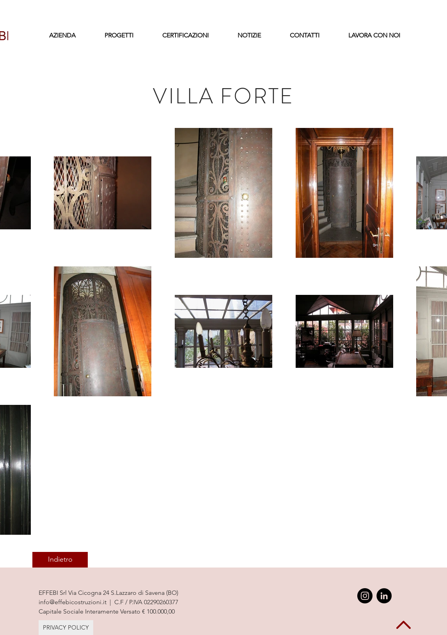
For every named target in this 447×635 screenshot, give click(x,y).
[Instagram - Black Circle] (364, 595)
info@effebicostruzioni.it (72, 602)
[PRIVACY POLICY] (66, 627)
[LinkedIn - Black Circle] (384, 595)
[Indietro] (60, 560)
